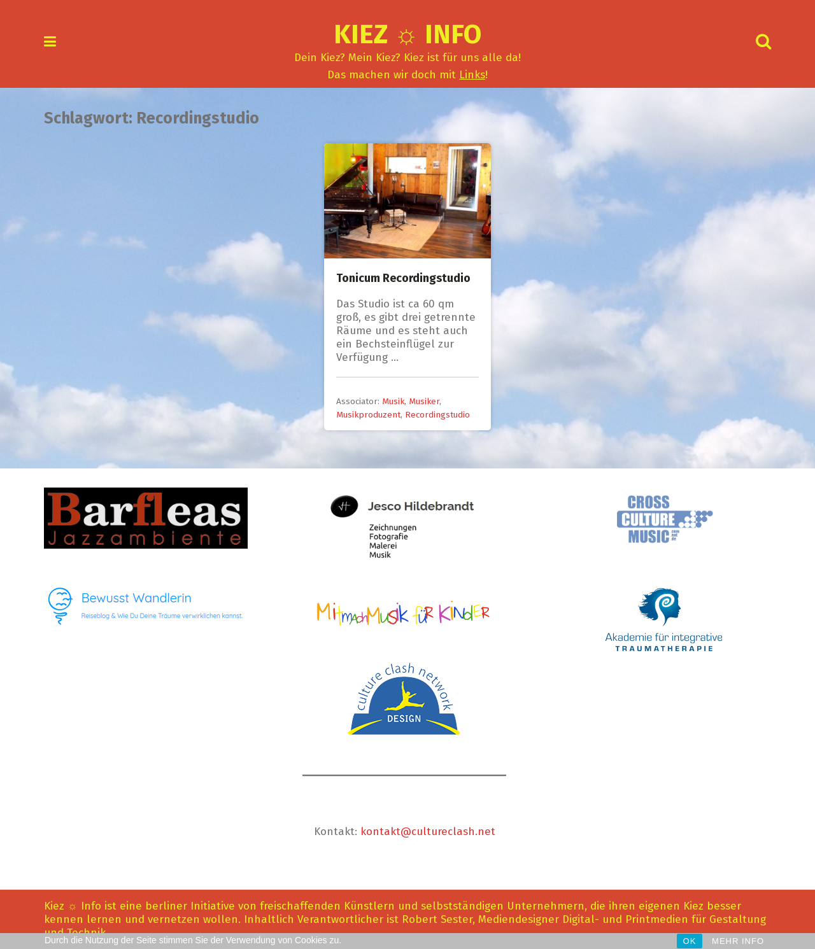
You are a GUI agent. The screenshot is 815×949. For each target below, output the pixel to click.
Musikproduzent (368, 414)
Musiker (424, 401)
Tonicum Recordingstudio (403, 278)
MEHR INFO (738, 941)
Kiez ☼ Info (408, 34)
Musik (393, 401)
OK (690, 941)
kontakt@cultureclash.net (427, 831)
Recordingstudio (437, 414)
